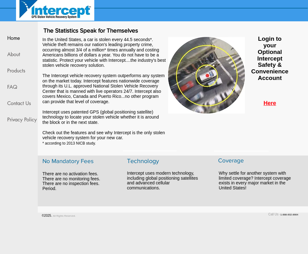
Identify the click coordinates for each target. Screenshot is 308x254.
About (13, 54)
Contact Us (19, 103)
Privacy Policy (21, 119)
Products (16, 70)
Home (13, 38)
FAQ (12, 87)
